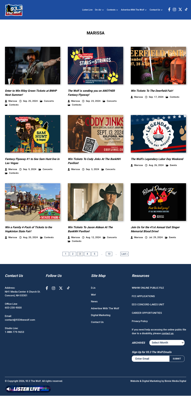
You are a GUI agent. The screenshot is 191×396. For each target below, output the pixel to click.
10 (109, 254)
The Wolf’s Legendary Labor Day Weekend (158, 159)
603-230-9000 (13, 307)
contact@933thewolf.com (20, 320)
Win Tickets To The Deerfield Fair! (152, 91)
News (94, 301)
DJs (93, 288)
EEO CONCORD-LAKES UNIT (148, 304)
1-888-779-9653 (14, 332)
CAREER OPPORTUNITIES (147, 313)
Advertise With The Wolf (132, 10)
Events (171, 165)
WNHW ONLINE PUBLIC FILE (148, 288)
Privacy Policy (140, 321)
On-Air (98, 10)
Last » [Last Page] (124, 254)
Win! (93, 294)
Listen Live (87, 10)
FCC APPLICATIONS (143, 296)
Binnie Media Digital (175, 381)
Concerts (47, 101)
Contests (111, 10)
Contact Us (155, 10)
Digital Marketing (100, 315)
